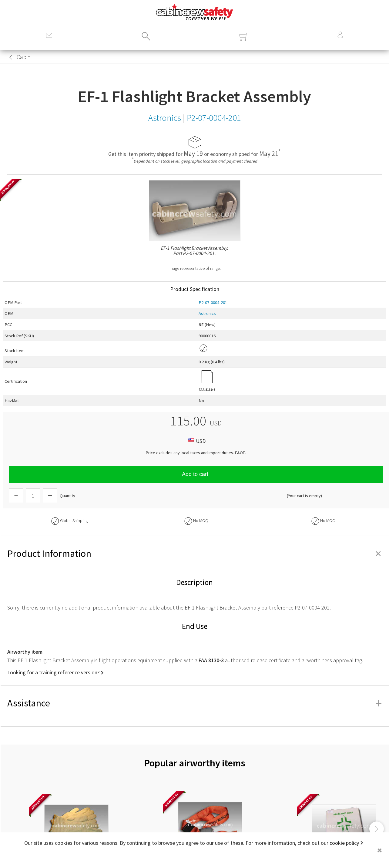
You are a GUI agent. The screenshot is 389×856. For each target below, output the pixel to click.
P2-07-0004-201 (213, 302)
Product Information (194, 553)
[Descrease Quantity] (16, 495)
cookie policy (344, 842)
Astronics (207, 313)
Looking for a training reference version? (53, 672)
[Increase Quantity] (50, 495)
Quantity (67, 495)
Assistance (194, 703)
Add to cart (196, 474)
